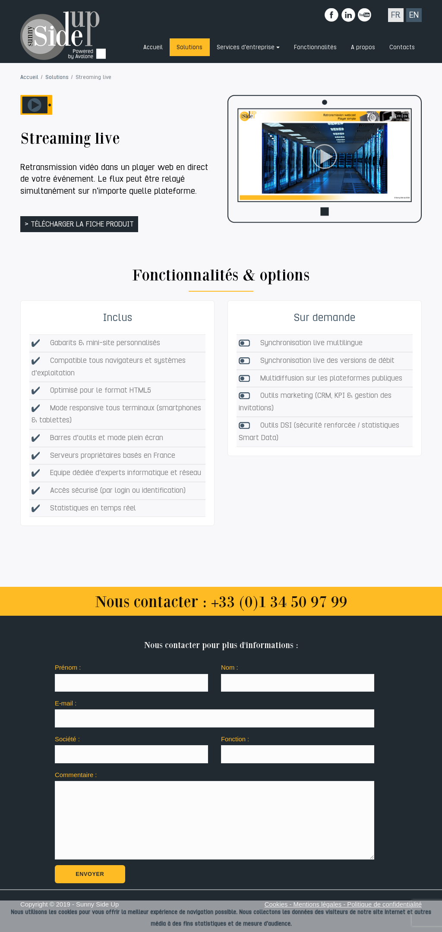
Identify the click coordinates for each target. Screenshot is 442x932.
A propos (363, 47)
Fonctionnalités (315, 47)
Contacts (402, 47)
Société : (67, 739)
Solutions (189, 47)
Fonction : (235, 739)
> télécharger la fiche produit (79, 224)
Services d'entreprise (246, 47)
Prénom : (68, 667)
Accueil (153, 47)
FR (396, 14)
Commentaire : (76, 774)
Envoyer (90, 874)
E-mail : (65, 703)
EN (414, 14)
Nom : (229, 667)
